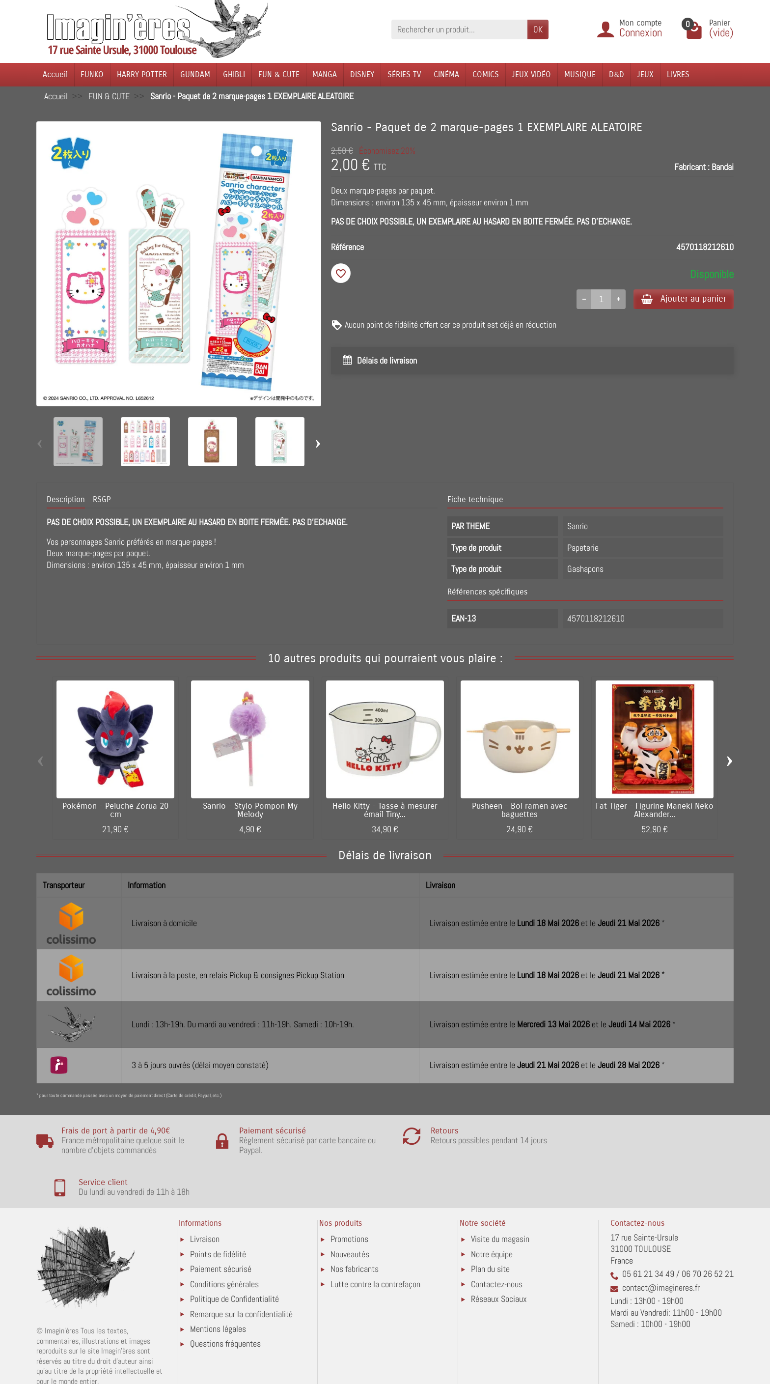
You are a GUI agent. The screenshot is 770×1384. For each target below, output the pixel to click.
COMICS (485, 74)
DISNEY (362, 74)
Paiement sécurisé (220, 1227)
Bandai (723, 166)
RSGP (101, 499)
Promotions (349, 1197)
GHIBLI (234, 74)
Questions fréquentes (225, 1302)
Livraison (205, 1197)
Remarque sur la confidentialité (241, 1272)
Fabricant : (692, 166)
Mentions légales (218, 1287)
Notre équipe (492, 1212)
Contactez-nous (496, 1242)
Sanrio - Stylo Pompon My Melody (250, 810)
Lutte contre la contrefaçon (375, 1242)
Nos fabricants (354, 1227)
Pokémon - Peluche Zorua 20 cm (115, 810)
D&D (616, 74)
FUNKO (92, 74)
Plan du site (490, 1227)
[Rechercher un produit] (459, 29)
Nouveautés (349, 1212)
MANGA (324, 74)
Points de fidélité (218, 1212)
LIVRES (678, 74)
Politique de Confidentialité (234, 1257)
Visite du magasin (500, 1197)
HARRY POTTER (142, 74)
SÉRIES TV (404, 74)
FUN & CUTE (279, 74)
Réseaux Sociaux (499, 1257)
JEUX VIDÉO (531, 74)
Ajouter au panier (681, 299)
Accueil (55, 74)
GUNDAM (195, 74)
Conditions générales (224, 1242)
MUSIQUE (580, 74)
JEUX (645, 74)
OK (538, 29)
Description (66, 499)
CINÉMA (446, 74)
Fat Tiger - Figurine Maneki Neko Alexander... (655, 810)
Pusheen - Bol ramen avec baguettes (520, 810)
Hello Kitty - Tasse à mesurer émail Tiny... (385, 810)
